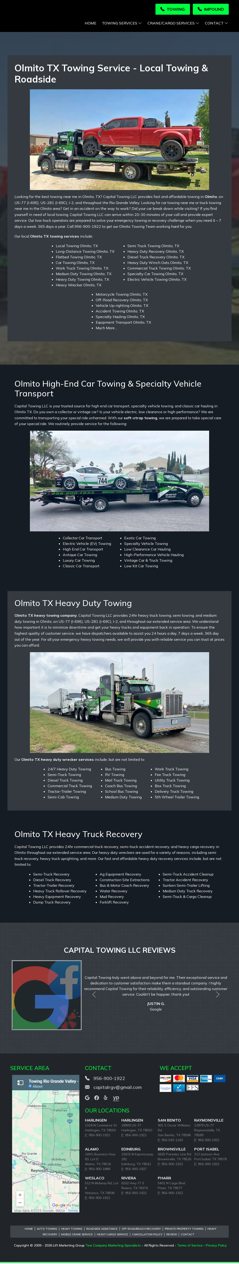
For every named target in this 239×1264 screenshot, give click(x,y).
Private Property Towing (184, 1230)
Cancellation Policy (147, 1235)
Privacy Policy (216, 1246)
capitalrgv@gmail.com (117, 1088)
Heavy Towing (71, 1230)
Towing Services (122, 24)
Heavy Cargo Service (112, 1235)
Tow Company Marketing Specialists (113, 1246)
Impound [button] (211, 9)
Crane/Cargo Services (173, 24)
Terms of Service (190, 1246)
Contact (216, 24)
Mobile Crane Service (77, 1235)
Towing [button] (172, 9)
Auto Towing (47, 1230)
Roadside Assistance (102, 1230)
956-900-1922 (109, 1079)
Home (90, 24)
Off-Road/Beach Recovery (141, 1230)
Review (171, 1235)
